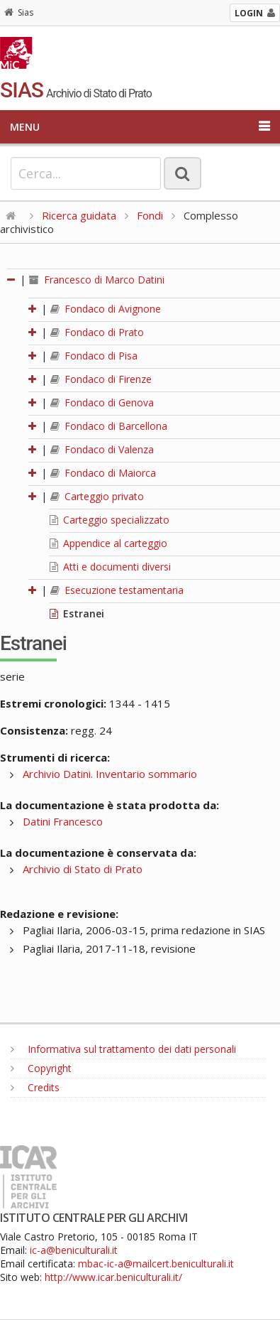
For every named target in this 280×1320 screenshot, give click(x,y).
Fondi (150, 215)
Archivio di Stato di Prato (82, 869)
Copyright (41, 1068)
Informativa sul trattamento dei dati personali (123, 1049)
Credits (35, 1087)
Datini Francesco (63, 821)
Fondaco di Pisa (94, 355)
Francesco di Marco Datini (96, 279)
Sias (18, 12)
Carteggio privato (97, 496)
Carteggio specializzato (109, 519)
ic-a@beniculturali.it (74, 1250)
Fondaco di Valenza (102, 449)
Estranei (77, 613)
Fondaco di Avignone (105, 308)
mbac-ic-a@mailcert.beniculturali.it (156, 1263)
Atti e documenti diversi (110, 566)
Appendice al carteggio (108, 543)
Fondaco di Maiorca (103, 473)
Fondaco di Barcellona (108, 426)
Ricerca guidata (79, 215)
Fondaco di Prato (97, 332)
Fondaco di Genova (102, 402)
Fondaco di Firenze (101, 379)
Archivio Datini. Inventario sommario (110, 774)
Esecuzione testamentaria (117, 590)
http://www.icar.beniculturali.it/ (113, 1277)
